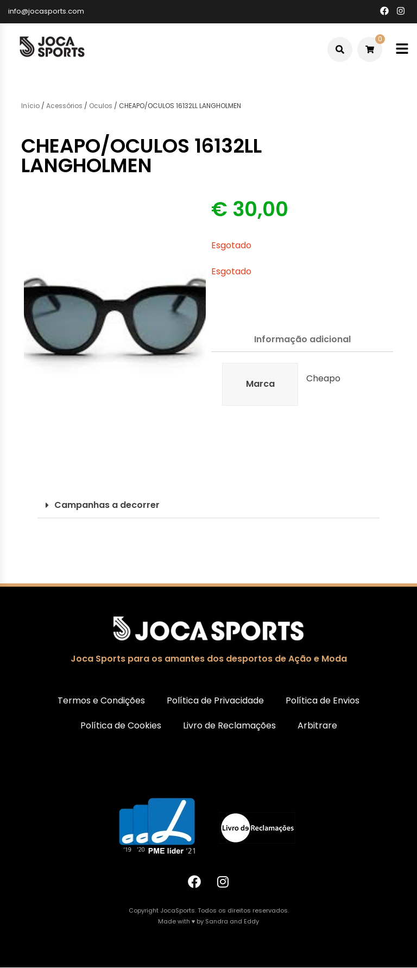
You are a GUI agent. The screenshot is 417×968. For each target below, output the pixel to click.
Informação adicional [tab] (302, 339)
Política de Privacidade (215, 700)
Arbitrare (317, 725)
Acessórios (64, 105)
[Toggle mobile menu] (402, 49)
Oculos (100, 105)
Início (30, 105)
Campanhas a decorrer (107, 505)
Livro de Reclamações (229, 725)
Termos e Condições (101, 700)
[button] (208, 505)
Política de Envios (322, 700)
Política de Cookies (120, 725)
